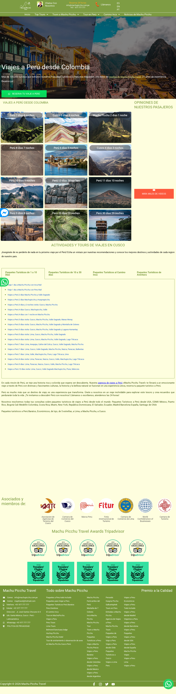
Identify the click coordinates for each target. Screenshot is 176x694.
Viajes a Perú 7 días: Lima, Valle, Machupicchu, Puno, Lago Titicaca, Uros (38, 354)
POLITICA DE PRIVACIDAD (18, 626)
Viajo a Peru (111, 640)
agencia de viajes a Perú (110, 382)
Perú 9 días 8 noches (22, 213)
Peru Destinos (52, 608)
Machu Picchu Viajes (130, 653)
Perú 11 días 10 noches (110, 180)
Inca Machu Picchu (92, 617)
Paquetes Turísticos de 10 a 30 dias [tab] (65, 273)
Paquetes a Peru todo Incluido (58, 597)
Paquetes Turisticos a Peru (94, 639)
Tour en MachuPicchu (55, 615)
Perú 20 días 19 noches (66, 213)
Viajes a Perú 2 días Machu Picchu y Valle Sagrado (29, 295)
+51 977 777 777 (22, 604)
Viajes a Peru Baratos (92, 653)
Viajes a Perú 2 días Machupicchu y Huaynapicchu (29, 300)
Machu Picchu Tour (93, 624)
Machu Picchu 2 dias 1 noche (110, 115)
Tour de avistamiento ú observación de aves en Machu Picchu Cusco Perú (64, 642)
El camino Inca (52, 612)
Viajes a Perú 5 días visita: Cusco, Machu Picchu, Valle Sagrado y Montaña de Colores (43, 324)
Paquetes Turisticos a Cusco (111, 654)
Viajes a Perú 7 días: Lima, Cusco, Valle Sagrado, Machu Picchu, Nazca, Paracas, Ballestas (46, 349)
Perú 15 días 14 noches (66, 180)
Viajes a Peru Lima (129, 660)
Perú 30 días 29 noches (110, 213)
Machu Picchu (93, 597)
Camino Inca (112, 14)
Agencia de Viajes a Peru (113, 621)
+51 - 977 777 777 (77, 7)
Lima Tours (51, 626)
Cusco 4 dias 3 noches (110, 147)
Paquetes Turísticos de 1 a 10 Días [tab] (21, 273)
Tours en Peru (111, 608)
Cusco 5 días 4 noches (66, 115)
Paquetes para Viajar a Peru (57, 601)
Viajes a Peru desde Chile (111, 646)
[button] (41, 14)
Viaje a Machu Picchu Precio (93, 646)
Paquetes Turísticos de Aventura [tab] (149, 273)
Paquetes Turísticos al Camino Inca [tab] (109, 273)
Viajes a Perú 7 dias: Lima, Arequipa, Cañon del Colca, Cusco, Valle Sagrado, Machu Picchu (45, 344)
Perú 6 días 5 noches (66, 147)
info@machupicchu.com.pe (77, 5)
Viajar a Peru (51, 619)
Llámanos (106, 4)
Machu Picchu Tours (112, 628)
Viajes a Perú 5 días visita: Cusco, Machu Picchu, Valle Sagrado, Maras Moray (40, 319)
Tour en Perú (91, 14)
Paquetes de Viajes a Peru (111, 635)
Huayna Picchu (112, 601)
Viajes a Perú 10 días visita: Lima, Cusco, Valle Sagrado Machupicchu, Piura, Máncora (43, 369)
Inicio (27, 14)
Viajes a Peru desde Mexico (93, 667)
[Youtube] (113, 684)
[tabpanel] (88, 329)
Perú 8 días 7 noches (22, 147)
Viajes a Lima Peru (111, 664)
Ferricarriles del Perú (93, 603)
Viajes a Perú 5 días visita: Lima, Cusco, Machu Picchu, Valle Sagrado (37, 334)
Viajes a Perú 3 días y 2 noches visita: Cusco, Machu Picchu (33, 305)
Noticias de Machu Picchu (137, 14)
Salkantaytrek (111, 604)
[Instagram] (100, 684)
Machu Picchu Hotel (54, 637)
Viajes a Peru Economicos (129, 599)
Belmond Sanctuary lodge (57, 630)
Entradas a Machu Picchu (113, 614)
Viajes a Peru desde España (130, 646)
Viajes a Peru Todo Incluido (129, 606)
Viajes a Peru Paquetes (129, 631)
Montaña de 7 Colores (92, 610)
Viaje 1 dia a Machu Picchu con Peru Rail (25, 290)
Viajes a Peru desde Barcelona (131, 624)
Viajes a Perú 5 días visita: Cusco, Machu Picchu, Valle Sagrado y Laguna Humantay (43, 329)
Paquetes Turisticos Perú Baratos (60, 604)
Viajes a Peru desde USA (129, 639)
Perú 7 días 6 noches (22, 115)
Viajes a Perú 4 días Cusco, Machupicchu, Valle (27, 309)
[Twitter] (106, 684)
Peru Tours (50, 622)
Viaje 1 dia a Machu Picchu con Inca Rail (24, 285)
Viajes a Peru (129, 665)
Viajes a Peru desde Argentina (94, 674)
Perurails (109, 597)
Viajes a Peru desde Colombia (93, 660)
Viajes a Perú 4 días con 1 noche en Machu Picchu (29, 314)
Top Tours (41, 14)
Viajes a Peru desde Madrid (129, 614)
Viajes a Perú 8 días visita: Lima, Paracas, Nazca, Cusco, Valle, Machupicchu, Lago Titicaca (46, 359)
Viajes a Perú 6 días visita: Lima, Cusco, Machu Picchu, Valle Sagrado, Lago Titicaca (43, 339)
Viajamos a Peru (131, 619)
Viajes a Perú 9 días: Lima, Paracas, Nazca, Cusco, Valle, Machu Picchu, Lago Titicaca (44, 364)
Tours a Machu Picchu (65, 14)
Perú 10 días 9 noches (22, 180)
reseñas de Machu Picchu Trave (124, 77)
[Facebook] (94, 684)
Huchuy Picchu (52, 633)
